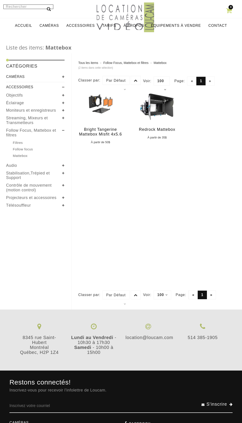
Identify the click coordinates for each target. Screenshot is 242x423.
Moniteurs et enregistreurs (31, 110)
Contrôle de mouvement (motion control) (29, 187)
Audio (11, 165)
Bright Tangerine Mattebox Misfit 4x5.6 (100, 131)
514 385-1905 (203, 337)
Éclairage (15, 103)
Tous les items (88, 63)
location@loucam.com (149, 337)
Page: (179, 81)
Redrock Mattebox (157, 129)
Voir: (147, 81)
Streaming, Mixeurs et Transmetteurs (27, 120)
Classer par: (89, 80)
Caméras (15, 77)
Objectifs (14, 95)
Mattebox (160, 63)
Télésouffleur (18, 205)
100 (161, 82)
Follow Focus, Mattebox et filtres (31, 132)
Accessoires (19, 87)
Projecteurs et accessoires (31, 197)
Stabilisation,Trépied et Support (28, 175)
